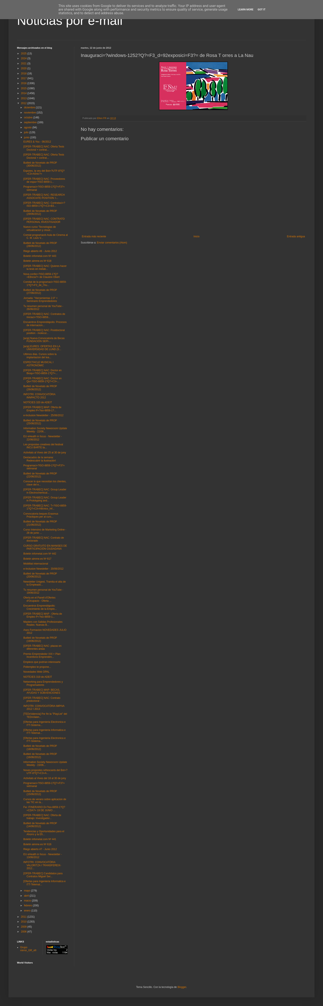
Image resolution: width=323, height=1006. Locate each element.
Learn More (246, 9)
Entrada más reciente (94, 236)
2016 (24, 83)
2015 (24, 88)
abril (27, 895)
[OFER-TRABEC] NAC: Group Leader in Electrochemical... (44, 491)
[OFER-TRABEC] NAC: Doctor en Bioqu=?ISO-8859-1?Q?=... (42, 372)
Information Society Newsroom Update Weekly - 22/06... (45, 430)
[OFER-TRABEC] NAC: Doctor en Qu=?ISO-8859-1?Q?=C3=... (42, 380)
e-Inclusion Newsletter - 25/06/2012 (43, 415)
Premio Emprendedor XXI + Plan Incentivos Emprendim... (41, 655)
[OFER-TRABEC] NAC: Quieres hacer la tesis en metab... (45, 267)
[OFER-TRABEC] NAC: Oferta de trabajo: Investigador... (42, 817)
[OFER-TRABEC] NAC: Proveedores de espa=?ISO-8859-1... (44, 180)
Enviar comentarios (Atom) (112, 242)
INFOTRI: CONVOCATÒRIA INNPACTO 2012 (39, 396)
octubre (28, 117)
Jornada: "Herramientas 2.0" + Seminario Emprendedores (40, 300)
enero (27, 910)
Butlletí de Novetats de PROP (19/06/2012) (40, 639)
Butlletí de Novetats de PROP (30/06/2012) (40, 164)
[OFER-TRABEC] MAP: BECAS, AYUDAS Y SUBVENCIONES (41, 691)
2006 (24, 931)
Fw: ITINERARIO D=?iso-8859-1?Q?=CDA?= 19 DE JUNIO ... (44, 809)
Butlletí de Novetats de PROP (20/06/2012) (40, 575)
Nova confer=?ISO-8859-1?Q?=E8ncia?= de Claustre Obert (41, 276)
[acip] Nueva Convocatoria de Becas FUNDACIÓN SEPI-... (44, 340)
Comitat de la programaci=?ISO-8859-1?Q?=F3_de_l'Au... (45, 283)
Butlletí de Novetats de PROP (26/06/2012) (40, 388)
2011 (24, 916)
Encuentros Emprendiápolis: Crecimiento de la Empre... (40, 607)
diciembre (30, 107)
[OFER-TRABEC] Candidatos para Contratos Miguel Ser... (42, 875)
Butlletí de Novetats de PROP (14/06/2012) (40, 825)
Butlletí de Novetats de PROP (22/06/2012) (40, 475)
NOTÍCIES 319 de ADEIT (37, 676)
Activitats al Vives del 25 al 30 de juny (44, 452)
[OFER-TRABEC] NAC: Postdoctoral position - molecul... (44, 332)
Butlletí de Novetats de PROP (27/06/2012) (40, 291)
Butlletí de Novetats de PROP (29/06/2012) (40, 212)
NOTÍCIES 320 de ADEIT (37, 402)
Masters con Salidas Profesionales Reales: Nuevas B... (42, 623)
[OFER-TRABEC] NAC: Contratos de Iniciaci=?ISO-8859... (44, 315)
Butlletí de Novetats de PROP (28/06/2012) (40, 245)
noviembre (30, 112)
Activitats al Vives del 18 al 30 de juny (44, 778)
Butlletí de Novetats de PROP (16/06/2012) (40, 755)
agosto (28, 127)
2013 (24, 98)
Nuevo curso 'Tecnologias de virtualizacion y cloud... (39, 228)
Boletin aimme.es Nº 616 (37, 844)
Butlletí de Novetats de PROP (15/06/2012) (40, 793)
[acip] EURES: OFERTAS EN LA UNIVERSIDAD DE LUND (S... (42, 348)
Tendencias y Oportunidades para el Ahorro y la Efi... (43, 833)
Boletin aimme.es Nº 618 (37, 260)
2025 (24, 53)
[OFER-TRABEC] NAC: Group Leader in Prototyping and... (44, 499)
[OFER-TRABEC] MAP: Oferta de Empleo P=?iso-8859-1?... (42, 409)
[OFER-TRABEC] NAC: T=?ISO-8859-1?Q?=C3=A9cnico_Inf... (45, 507)
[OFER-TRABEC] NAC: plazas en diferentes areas (42, 647)
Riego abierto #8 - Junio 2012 (40, 251)
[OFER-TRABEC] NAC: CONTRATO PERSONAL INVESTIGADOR (44, 220)
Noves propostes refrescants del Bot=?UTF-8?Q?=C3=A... (45, 772)
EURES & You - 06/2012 (37, 141)
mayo (27, 890)
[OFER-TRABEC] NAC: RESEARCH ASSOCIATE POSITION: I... (44, 196)
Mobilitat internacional (35, 563)
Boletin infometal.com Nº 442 (39, 553)
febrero (28, 905)
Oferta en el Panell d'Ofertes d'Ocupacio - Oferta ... (39, 599)
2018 (24, 73)
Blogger (181, 987)
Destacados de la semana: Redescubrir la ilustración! (39, 459)
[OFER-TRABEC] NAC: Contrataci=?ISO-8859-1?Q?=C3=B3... (44, 204)
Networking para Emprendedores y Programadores (43, 683)
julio (26, 132)
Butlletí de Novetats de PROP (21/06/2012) (40, 523)
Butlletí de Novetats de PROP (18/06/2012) (40, 747)
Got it (261, 9)
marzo (28, 900)
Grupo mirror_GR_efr (28, 949)
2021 (24, 63)
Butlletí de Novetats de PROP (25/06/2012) (40, 422)
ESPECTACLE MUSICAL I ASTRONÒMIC (38, 364)
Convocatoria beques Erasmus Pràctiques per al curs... (40, 515)
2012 (24, 103)
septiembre (30, 122)
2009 (24, 926)
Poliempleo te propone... (37, 666)
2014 (24, 93)
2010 (24, 921)
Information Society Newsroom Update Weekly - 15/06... (45, 764)
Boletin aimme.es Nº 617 (37, 558)
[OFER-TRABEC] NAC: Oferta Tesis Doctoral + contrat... (43, 148)
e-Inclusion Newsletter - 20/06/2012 (43, 568)
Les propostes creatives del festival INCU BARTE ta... (43, 446)
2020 (24, 68)
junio (27, 137)
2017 (24, 78)
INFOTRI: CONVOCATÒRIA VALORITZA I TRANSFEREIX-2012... (42, 865)
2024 (24, 58)
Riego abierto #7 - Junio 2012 (40, 849)
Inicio (197, 236)
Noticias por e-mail (70, 20)
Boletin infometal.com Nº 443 (39, 256)
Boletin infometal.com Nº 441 (39, 839)
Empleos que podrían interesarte (41, 662)
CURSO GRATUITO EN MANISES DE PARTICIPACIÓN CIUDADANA (45, 547)
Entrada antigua (296, 236)
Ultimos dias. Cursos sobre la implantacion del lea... (40, 356)
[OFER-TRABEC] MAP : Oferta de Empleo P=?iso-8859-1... (42, 615)
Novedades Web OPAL (36, 671)
